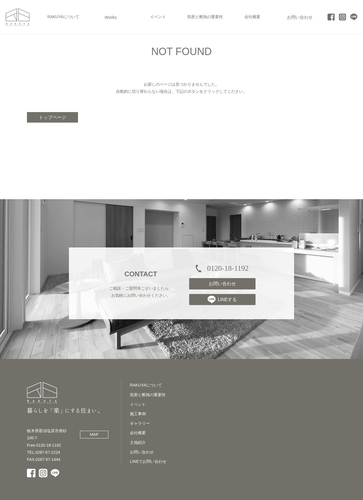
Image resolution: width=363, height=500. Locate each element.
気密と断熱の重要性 (148, 394)
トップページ (52, 117)
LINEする (222, 299)
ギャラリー (140, 423)
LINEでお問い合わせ (148, 461)
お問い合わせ (222, 283)
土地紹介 (138, 442)
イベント (138, 404)
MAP (94, 434)
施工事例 (138, 413)
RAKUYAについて (146, 385)
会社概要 (138, 432)
